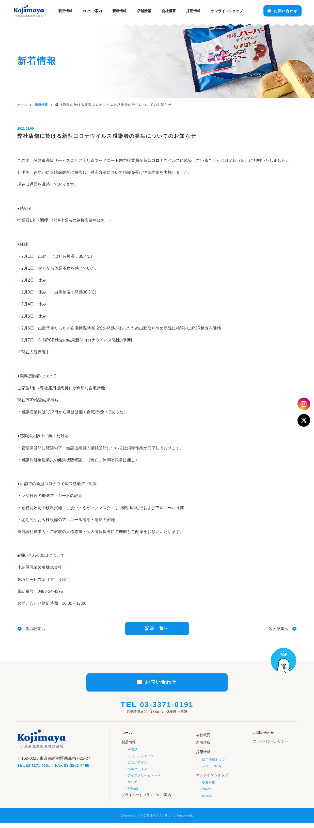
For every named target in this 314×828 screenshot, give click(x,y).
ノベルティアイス (141, 760)
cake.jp (207, 798)
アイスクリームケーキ (144, 780)
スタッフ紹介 (212, 769)
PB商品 (133, 793)
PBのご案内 (95, 11)
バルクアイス (137, 773)
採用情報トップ (213, 763)
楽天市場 (208, 785)
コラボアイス (137, 766)
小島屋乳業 (32, 11)
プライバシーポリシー (270, 746)
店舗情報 (147, 11)
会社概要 (172, 11)
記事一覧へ (157, 629)
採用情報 (197, 11)
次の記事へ (276, 629)
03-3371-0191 (166, 709)
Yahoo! (207, 792)
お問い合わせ (281, 11)
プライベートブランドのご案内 (146, 799)
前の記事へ (37, 629)
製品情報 (68, 11)
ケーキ (132, 786)
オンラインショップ (212, 778)
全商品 (132, 753)
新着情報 (123, 11)
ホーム (126, 737)
